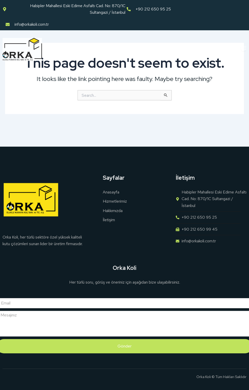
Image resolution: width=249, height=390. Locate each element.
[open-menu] (243, 48)
